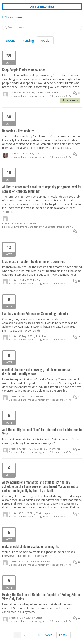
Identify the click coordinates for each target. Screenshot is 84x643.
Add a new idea (42, 6)
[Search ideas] (42, 27)
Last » (63, 635)
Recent (10, 40)
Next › (49, 635)
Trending (27, 40)
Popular (45, 40)
